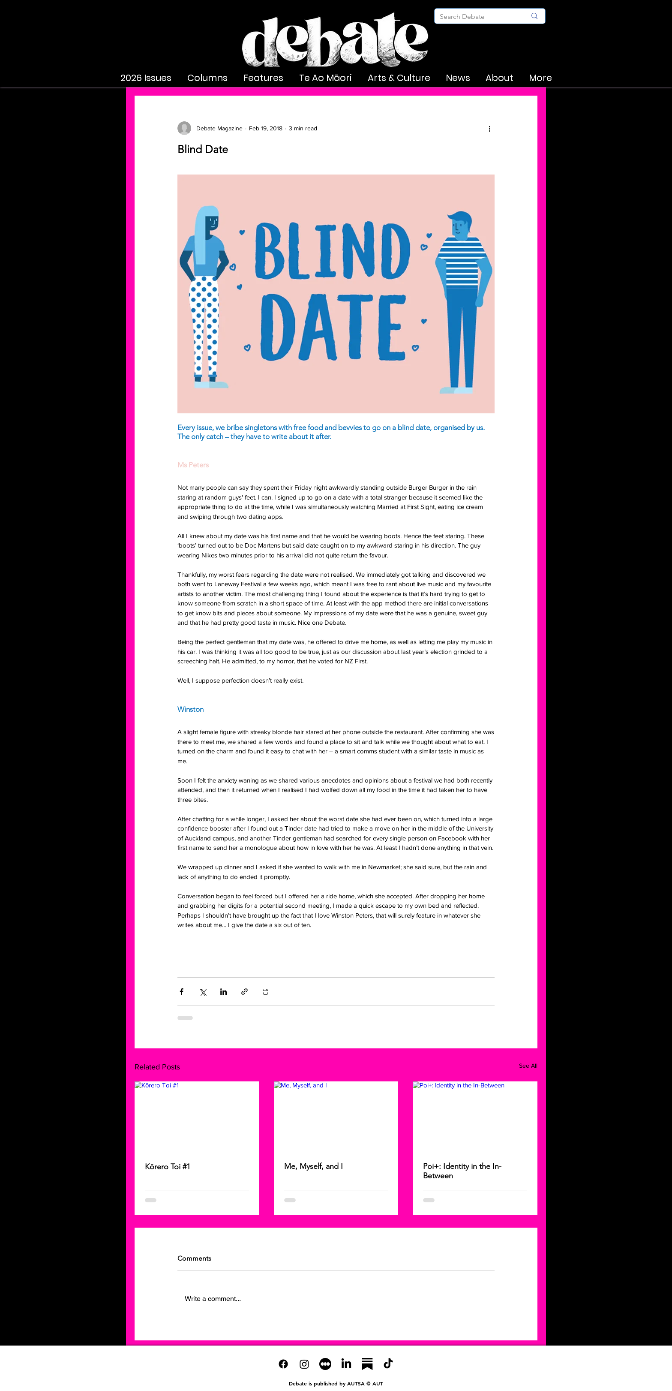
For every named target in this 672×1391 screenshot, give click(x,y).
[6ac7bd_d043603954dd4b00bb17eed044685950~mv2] (325, 1364)
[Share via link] (244, 992)
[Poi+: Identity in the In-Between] (475, 1116)
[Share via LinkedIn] (223, 992)
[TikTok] (388, 1364)
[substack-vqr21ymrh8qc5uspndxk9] (367, 1364)
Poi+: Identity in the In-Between (462, 1171)
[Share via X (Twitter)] (202, 992)
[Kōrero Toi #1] (197, 1116)
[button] (145, 78)
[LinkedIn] (346, 1364)
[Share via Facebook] (181, 992)
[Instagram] (304, 1364)
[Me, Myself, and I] (336, 1116)
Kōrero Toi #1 (167, 1166)
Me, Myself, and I (313, 1166)
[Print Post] (265, 992)
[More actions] (489, 128)
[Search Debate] (476, 17)
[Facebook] (283, 1364)
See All (528, 1065)
